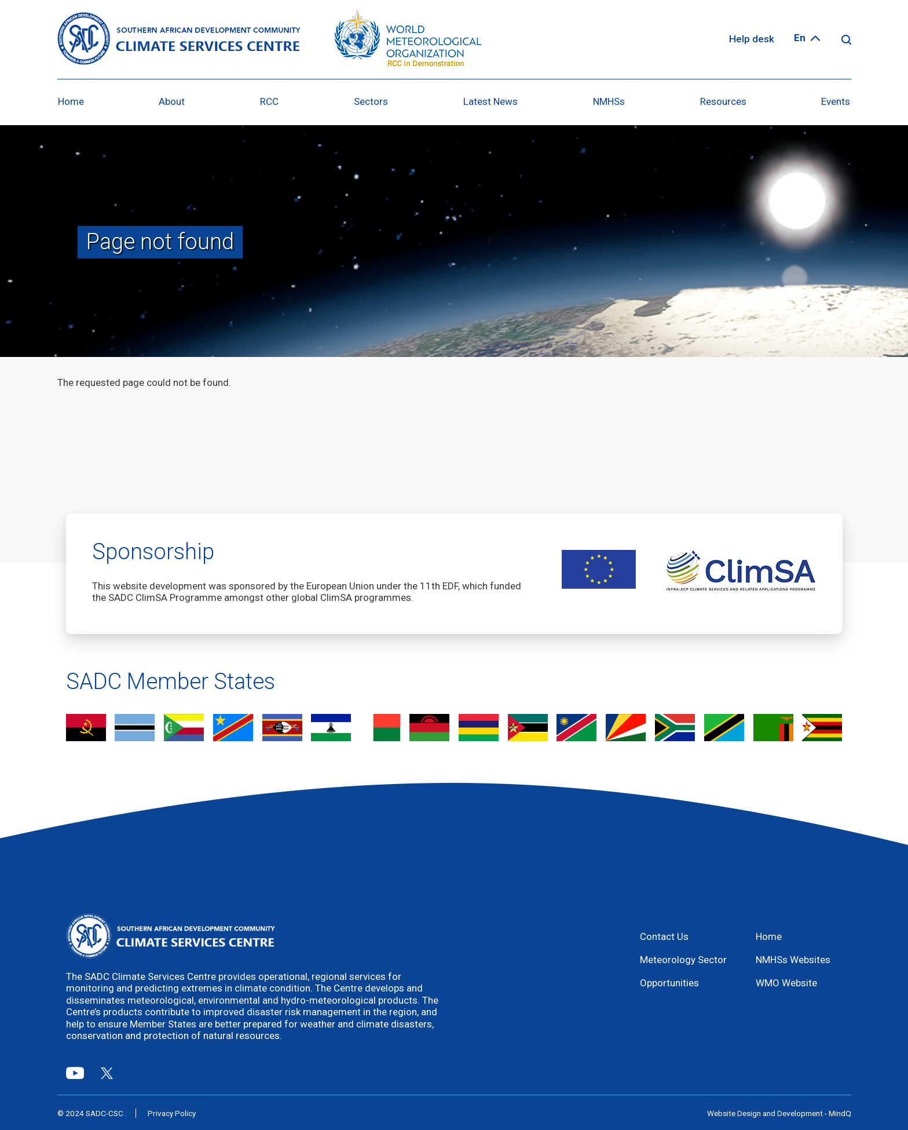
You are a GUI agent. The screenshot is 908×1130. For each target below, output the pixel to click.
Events (835, 101)
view (86, 728)
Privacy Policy (172, 1113)
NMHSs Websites (793, 959)
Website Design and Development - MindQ (779, 1113)
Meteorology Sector (683, 959)
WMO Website (786, 983)
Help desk (751, 39)
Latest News (490, 101)
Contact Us (664, 936)
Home (71, 101)
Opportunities (669, 983)
